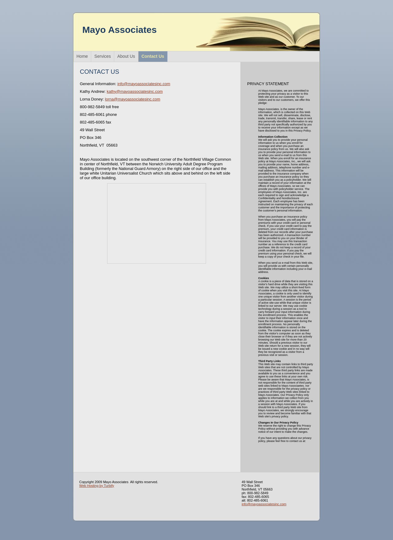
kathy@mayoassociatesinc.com (134, 91)
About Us (126, 56)
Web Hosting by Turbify (96, 485)
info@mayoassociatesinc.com (143, 83)
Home (82, 56)
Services (102, 56)
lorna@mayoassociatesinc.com (132, 99)
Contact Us (153, 56)
